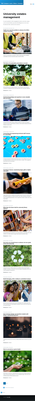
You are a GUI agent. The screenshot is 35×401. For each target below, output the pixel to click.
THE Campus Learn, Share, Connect (12, 3)
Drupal (8, 397)
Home (4, 9)
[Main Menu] (31, 4)
